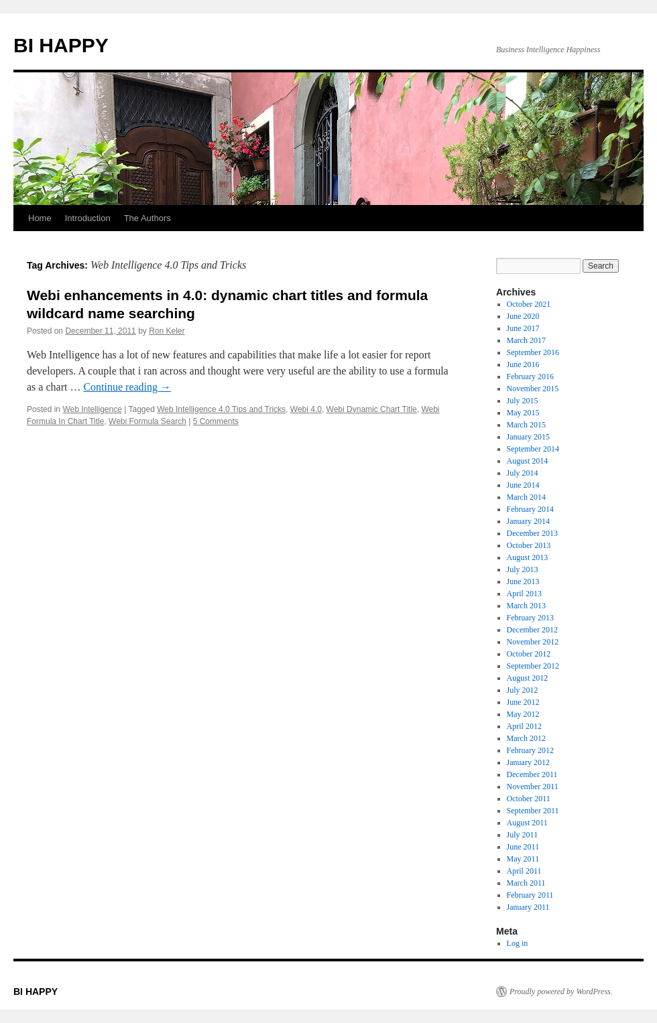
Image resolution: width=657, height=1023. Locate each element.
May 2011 (523, 859)
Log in (517, 943)
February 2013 (530, 617)
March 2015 (526, 424)
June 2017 (523, 328)
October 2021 (529, 304)
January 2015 (528, 436)
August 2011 (527, 822)
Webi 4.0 (306, 409)
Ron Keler (166, 331)
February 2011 (530, 895)
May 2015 (523, 412)
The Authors (147, 218)
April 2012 (524, 726)
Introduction (88, 218)
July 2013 (522, 569)
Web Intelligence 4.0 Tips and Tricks (221, 409)
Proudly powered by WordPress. (561, 991)
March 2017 (526, 340)
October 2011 (528, 798)
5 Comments (216, 421)
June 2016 (523, 364)
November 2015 (533, 388)
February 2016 (530, 376)
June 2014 (523, 485)
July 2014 (522, 473)
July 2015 (522, 400)
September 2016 (533, 352)
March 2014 (526, 497)
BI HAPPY (61, 45)
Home (40, 218)
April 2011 (524, 871)
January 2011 (528, 907)
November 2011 (532, 786)
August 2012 (527, 678)
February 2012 (530, 750)
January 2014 (528, 521)
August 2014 (527, 461)
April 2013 (524, 593)
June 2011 (523, 846)
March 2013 (526, 605)
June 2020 (523, 316)
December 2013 (532, 533)
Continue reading (127, 387)
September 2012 (533, 666)
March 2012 (526, 738)
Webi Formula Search (147, 421)
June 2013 (523, 581)
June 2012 (523, 702)
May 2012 (523, 714)
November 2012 (533, 641)
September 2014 (533, 449)
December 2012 (532, 629)
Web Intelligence (92, 409)
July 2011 (522, 834)
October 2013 (529, 545)
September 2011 (533, 810)
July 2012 (522, 690)
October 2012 (529, 654)
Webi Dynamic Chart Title (371, 409)
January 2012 (528, 762)
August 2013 (527, 557)
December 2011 (532, 774)
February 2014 (530, 509)
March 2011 (526, 883)
